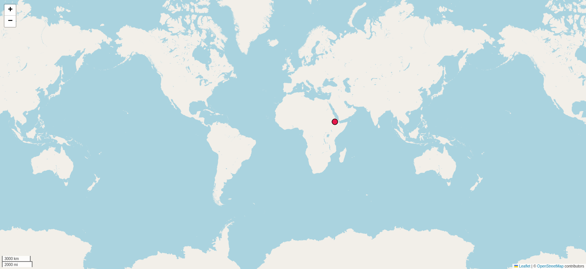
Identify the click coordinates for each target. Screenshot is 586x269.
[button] (10, 10)
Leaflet (522, 266)
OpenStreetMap (550, 266)
